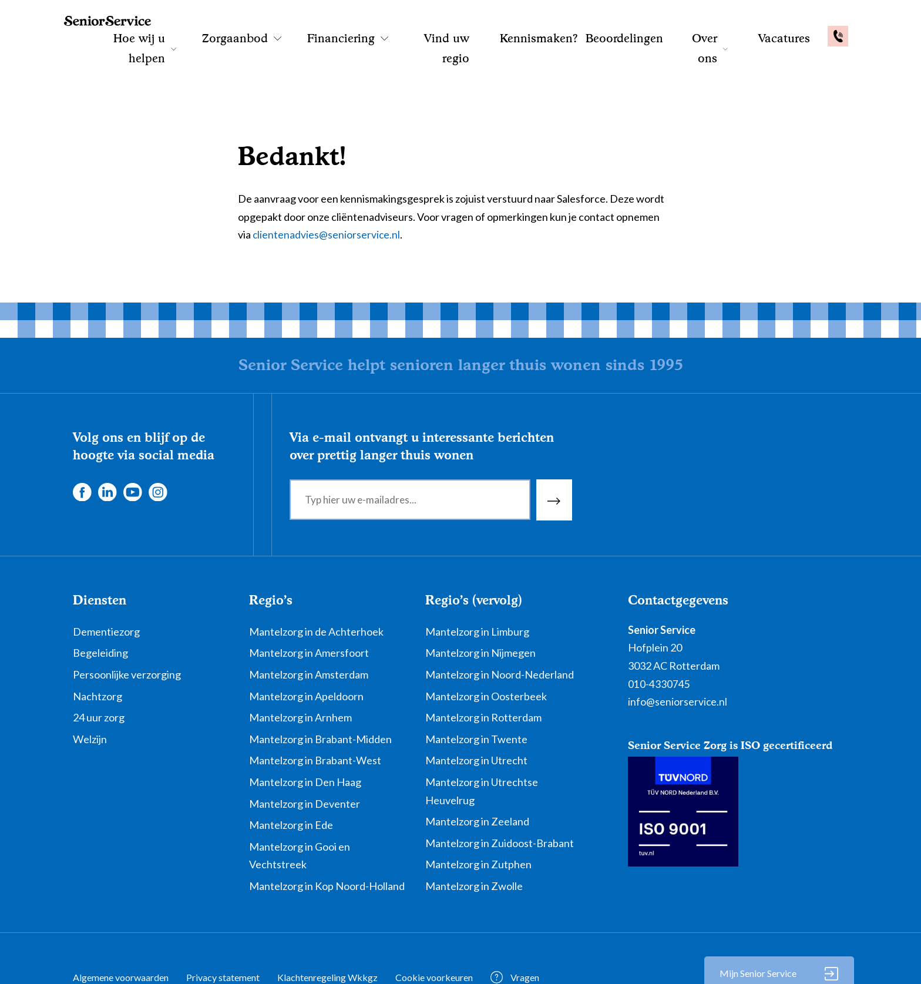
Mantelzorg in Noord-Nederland (499, 636)
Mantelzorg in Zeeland (477, 783)
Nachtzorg (97, 657)
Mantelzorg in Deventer (304, 764)
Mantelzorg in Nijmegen (480, 614)
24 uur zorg (99, 679)
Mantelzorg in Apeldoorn (306, 657)
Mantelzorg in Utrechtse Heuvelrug (481, 752)
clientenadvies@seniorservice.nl (327, 195)
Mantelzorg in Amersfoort (309, 614)
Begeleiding (100, 614)
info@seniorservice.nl (678, 663)
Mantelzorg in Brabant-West (315, 722)
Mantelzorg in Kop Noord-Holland (327, 847)
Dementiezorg (106, 592)
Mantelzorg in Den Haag (305, 743)
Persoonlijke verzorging (127, 636)
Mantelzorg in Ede (291, 786)
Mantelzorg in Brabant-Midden (320, 700)
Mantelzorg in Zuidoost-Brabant (499, 804)
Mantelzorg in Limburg (477, 592)
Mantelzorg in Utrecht (476, 722)
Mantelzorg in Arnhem (300, 679)
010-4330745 (659, 645)
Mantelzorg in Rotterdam (483, 679)
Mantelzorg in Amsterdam (308, 636)
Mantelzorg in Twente (476, 700)
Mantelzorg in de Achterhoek (316, 592)
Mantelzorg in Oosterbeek (486, 657)
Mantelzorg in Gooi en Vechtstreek (299, 816)
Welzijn (90, 700)
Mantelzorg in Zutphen (478, 826)
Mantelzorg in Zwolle (474, 847)
